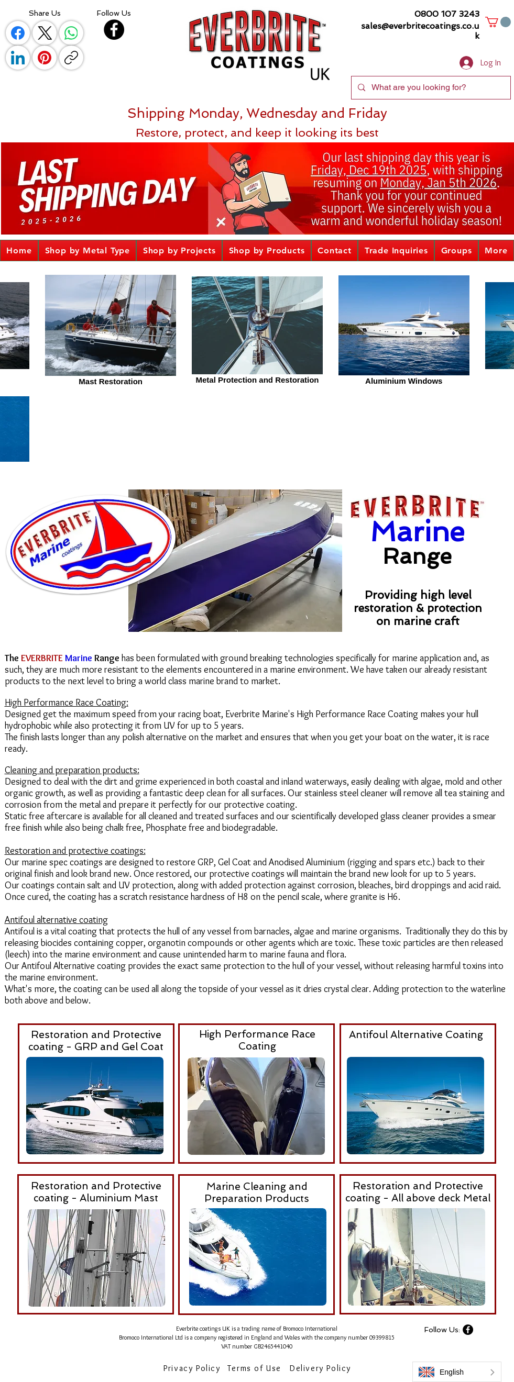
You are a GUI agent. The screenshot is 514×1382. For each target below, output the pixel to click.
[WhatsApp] (71, 33)
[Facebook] (18, 33)
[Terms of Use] (256, 1368)
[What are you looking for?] (429, 87)
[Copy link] (71, 58)
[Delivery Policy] (321, 1368)
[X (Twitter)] (44, 33)
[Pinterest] (44, 58)
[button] (498, 22)
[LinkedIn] (18, 58)
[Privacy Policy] (193, 1368)
